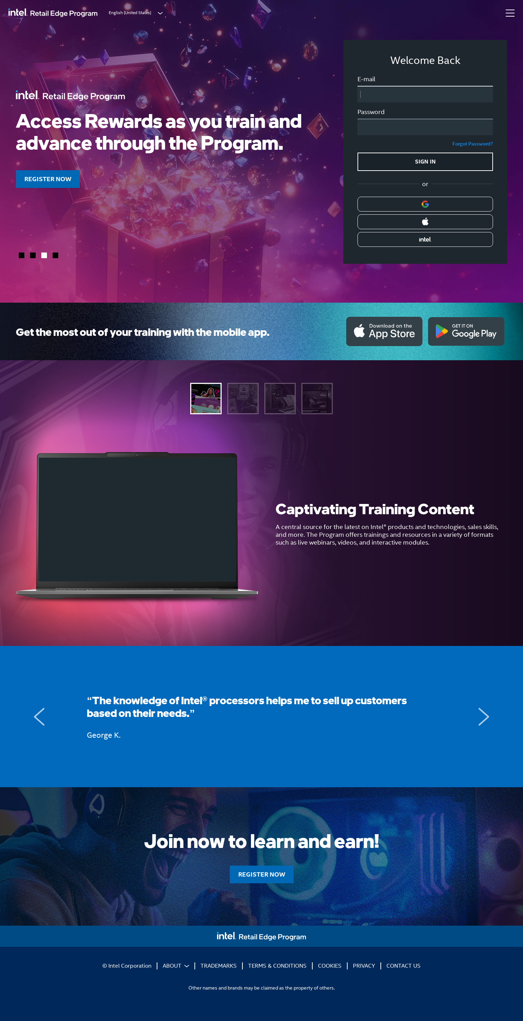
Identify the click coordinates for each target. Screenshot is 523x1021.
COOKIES (330, 965)
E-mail (366, 79)
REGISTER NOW (47, 179)
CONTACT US (403, 965)
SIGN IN (425, 161)
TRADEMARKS (218, 965)
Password (371, 112)
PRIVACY (364, 965)
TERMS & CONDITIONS (277, 965)
